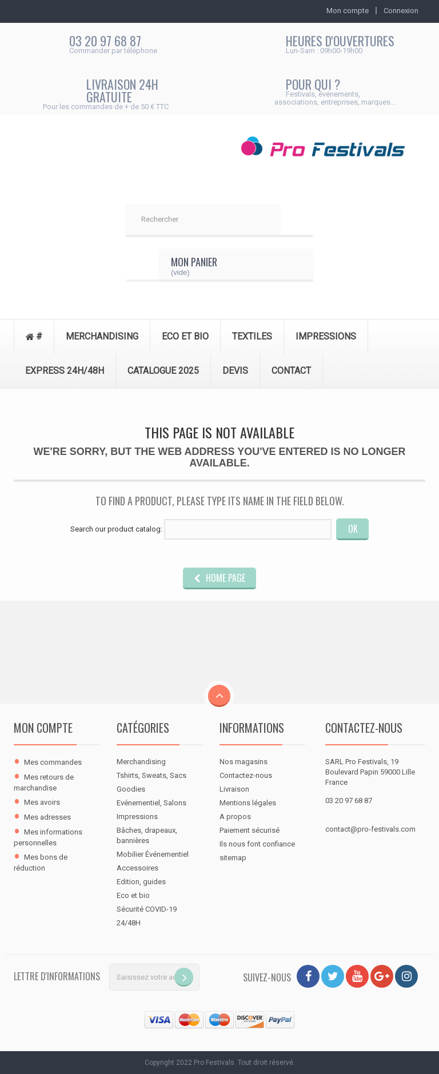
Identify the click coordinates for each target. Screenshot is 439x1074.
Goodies (131, 789)
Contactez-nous (246, 775)
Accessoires (137, 868)
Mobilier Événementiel (153, 854)
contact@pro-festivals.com (370, 829)
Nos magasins (244, 761)
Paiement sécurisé (250, 830)
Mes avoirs (42, 802)
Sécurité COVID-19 (147, 909)
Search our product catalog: (116, 529)
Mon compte (43, 727)
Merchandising (141, 761)
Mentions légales (248, 802)
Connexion (401, 10)
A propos (235, 816)
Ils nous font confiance (257, 844)
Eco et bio (133, 895)
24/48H (129, 923)
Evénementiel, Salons (151, 802)
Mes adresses (47, 817)
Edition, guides (141, 881)
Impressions (137, 816)
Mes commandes (53, 762)
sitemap (233, 857)
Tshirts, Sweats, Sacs (151, 775)
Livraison (234, 789)
